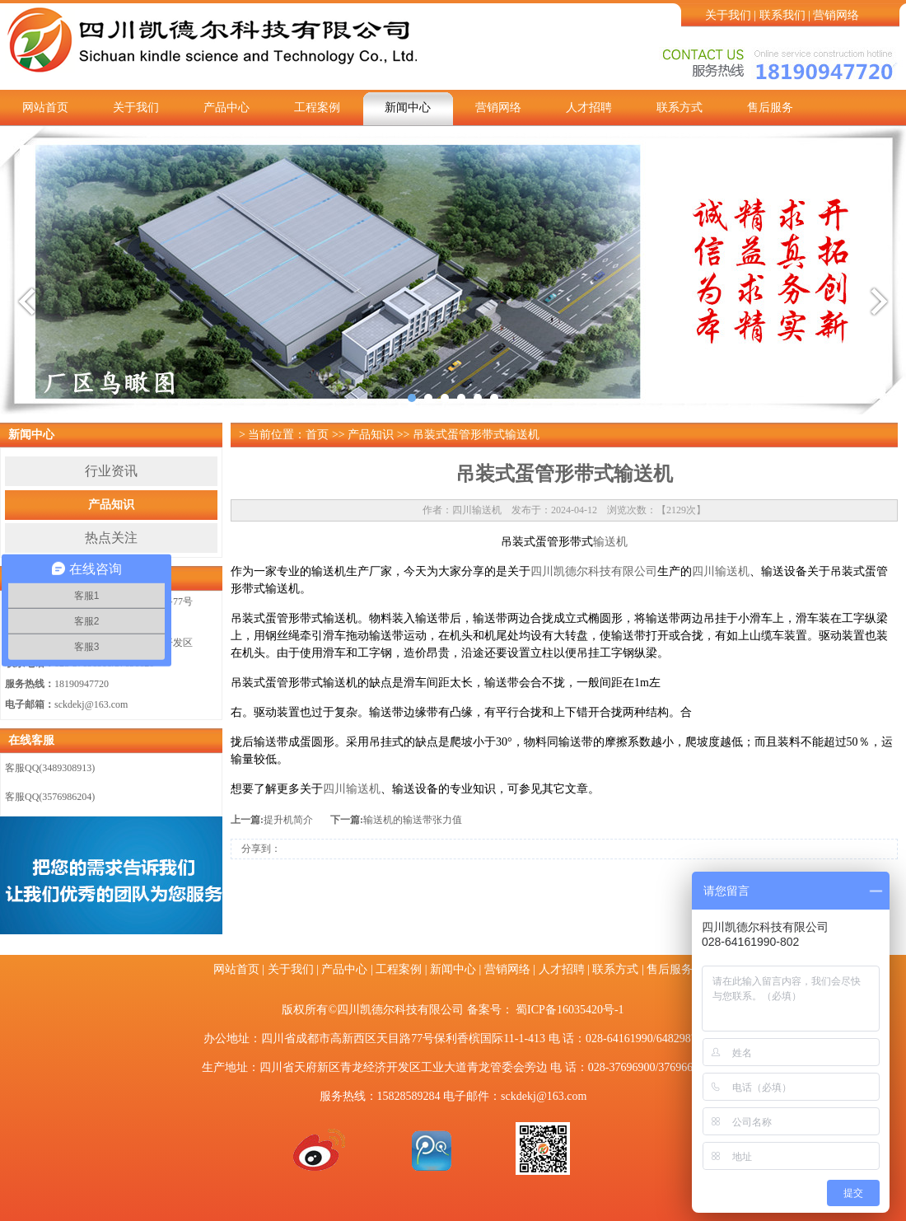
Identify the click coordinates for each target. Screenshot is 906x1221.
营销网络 (836, 15)
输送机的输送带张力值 (412, 820)
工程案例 (317, 107)
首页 (317, 434)
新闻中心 (408, 107)
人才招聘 (589, 107)
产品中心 (226, 107)
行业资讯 (111, 471)
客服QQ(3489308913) (50, 768)
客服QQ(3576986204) (50, 796)
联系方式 (679, 107)
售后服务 (770, 107)
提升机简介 (288, 820)
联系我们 (782, 15)
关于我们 (728, 15)
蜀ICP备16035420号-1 (569, 1009)
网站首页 (45, 107)
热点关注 (111, 538)
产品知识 (111, 504)
